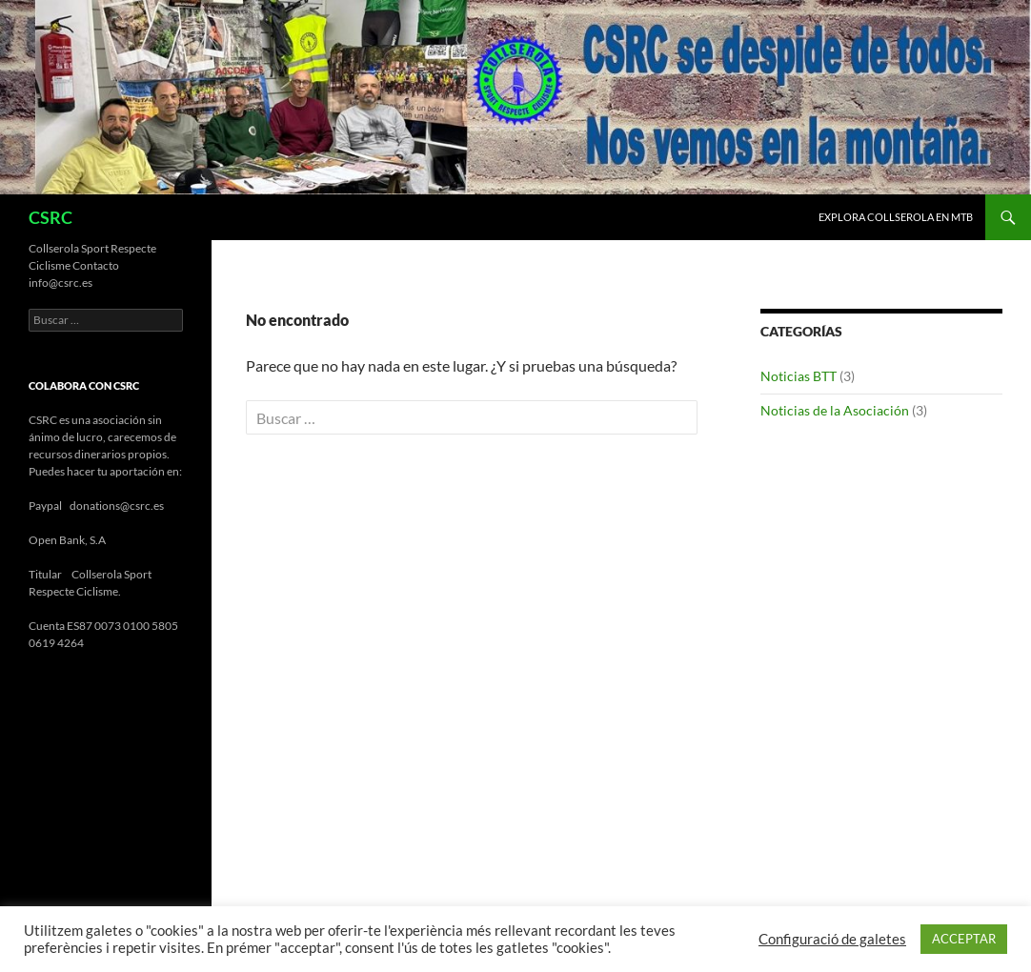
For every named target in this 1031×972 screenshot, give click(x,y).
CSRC (50, 217)
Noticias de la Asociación (834, 410)
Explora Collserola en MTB (896, 217)
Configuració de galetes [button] (832, 939)
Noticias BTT (798, 376)
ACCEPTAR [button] (964, 938)
